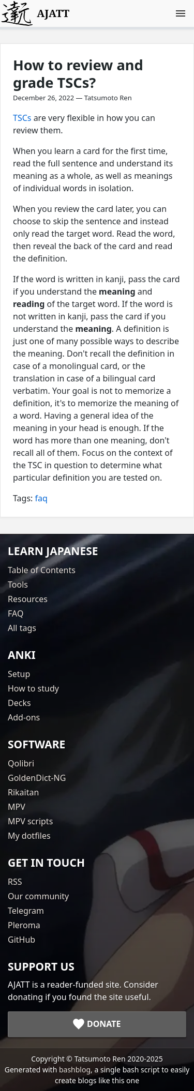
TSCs (22, 118)
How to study (33, 688)
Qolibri (21, 763)
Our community (38, 896)
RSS (15, 881)
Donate (104, 1023)
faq (41, 498)
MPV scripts (30, 821)
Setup (19, 674)
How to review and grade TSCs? (78, 73)
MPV (16, 806)
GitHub (21, 939)
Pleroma (24, 925)
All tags (22, 628)
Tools (18, 584)
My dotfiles (29, 835)
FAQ (15, 613)
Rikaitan (23, 792)
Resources (28, 599)
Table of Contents (42, 570)
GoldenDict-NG (37, 777)
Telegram (26, 910)
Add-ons (24, 717)
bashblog (75, 1069)
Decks (19, 703)
